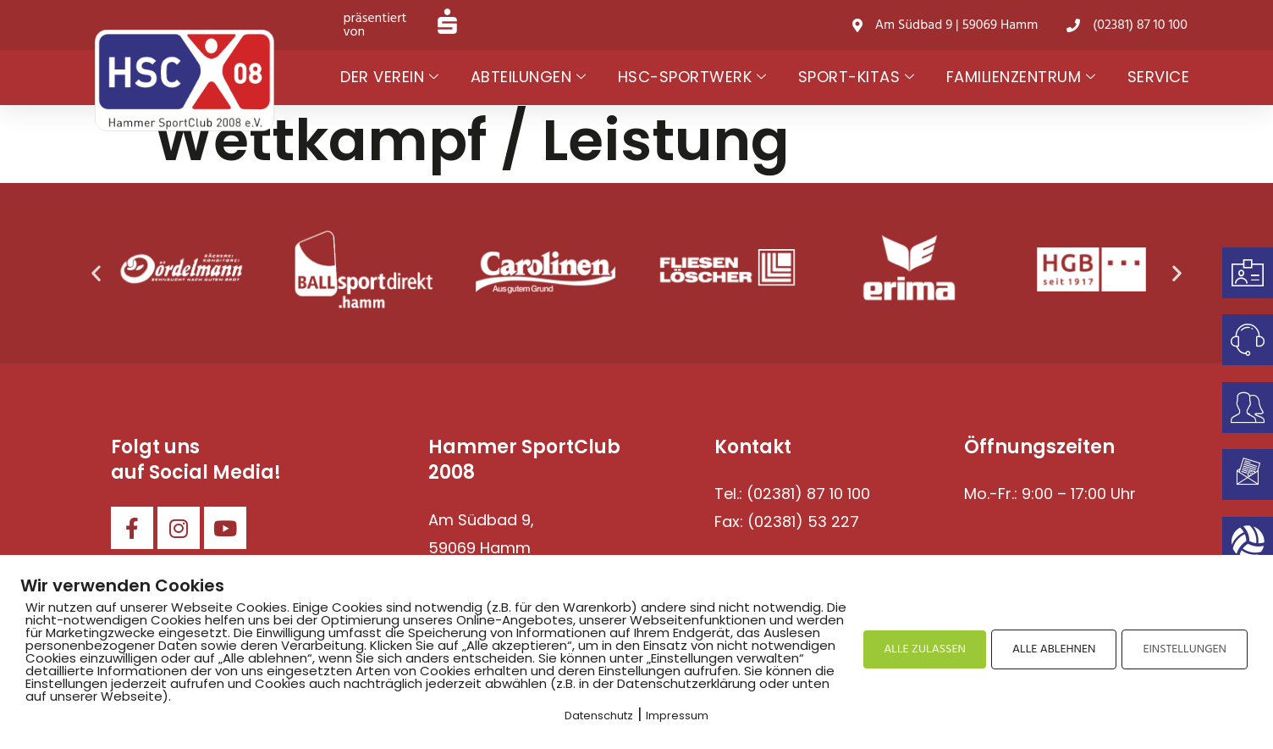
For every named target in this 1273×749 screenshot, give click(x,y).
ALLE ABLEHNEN (1053, 649)
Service (1158, 76)
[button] (96, 273)
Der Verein (389, 77)
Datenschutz (599, 715)
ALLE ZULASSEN (925, 649)
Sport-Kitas (856, 77)
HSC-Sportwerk (692, 77)
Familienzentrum (1021, 77)
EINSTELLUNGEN (1184, 649)
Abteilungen (529, 77)
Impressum (677, 715)
